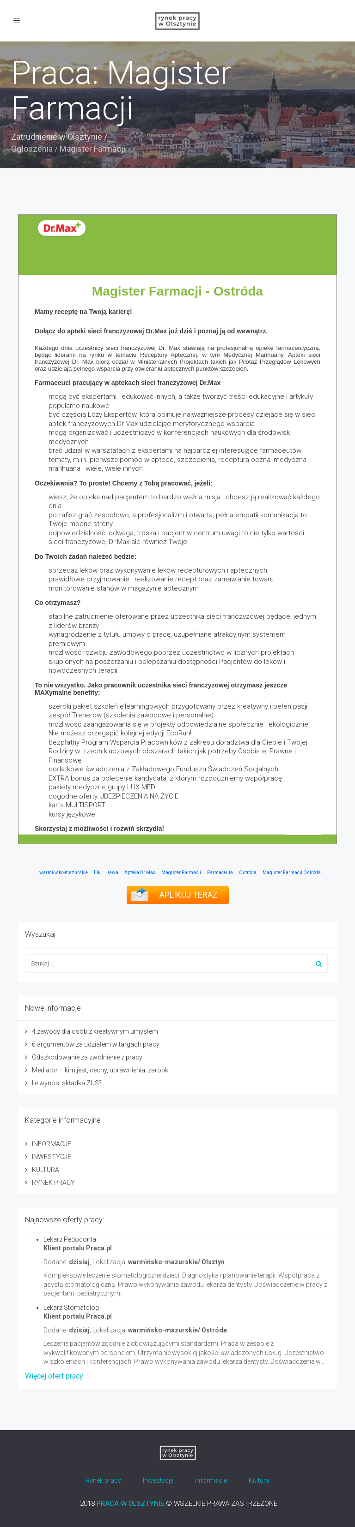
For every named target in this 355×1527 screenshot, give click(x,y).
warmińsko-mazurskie (63, 872)
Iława (112, 872)
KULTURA (45, 1169)
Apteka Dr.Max (139, 872)
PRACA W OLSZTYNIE (130, 1503)
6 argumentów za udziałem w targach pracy (95, 1044)
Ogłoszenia (32, 149)
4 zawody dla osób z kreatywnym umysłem (95, 1031)
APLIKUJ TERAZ (188, 895)
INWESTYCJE (51, 1156)
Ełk (97, 872)
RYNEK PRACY (53, 1182)
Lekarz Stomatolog (71, 1307)
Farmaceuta (220, 872)
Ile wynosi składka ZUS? (67, 1083)
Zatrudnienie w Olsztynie (56, 137)
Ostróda (248, 872)
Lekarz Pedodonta (69, 1239)
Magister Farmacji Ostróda (292, 872)
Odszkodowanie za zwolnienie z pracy (87, 1057)
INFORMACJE (51, 1144)
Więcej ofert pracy (54, 1376)
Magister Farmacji (181, 872)
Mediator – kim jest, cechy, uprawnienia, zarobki (101, 1070)
